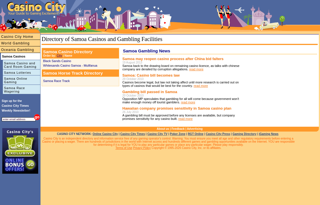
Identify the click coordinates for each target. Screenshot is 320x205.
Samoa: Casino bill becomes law (151, 75)
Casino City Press (218, 134)
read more (196, 69)
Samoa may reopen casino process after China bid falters (173, 59)
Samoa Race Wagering (14, 89)
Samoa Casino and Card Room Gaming (20, 65)
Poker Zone (177, 134)
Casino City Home (17, 37)
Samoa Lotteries (17, 72)
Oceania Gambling (17, 50)
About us (163, 128)
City (59, 55)
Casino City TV (157, 134)
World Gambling (15, 43)
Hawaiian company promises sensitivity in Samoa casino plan (176, 108)
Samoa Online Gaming (15, 80)
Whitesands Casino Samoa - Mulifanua (70, 65)
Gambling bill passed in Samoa (149, 92)
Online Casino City (105, 134)
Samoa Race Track (56, 81)
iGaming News (268, 134)
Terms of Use (124, 147)
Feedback (178, 128)
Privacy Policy (142, 147)
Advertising (194, 128)
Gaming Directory (244, 134)
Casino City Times (132, 134)
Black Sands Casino (57, 61)
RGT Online (195, 134)
